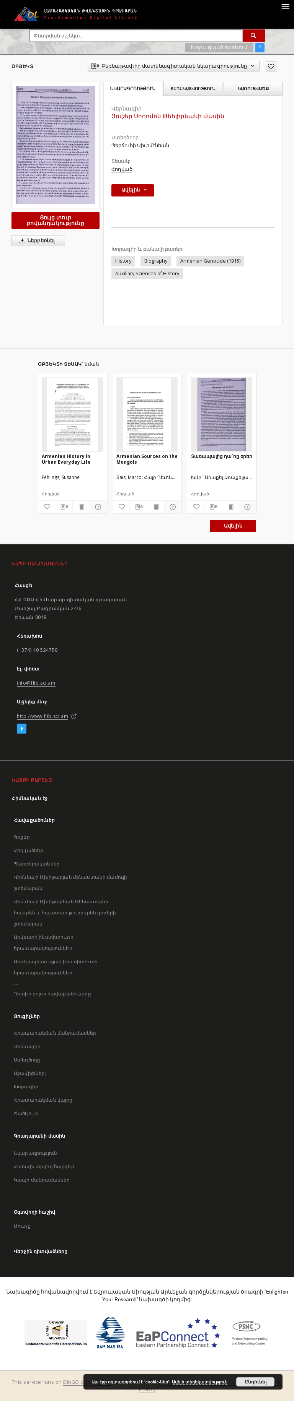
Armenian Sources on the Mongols (147, 459)
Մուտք (22, 1226)
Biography (155, 261)
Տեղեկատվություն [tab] (192, 88)
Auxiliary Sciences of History (147, 273)
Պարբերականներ (37, 863)
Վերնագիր (27, 1046)
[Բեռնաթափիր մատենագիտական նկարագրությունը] (63, 507)
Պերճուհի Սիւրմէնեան (140, 145)
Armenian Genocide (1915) (210, 261)
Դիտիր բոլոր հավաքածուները (52, 993)
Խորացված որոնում (219, 47)
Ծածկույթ (26, 1113)
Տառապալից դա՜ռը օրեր (221, 456)
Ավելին (233, 526)
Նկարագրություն (35, 1153)
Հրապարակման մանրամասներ (55, 1033)
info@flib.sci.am (36, 683)
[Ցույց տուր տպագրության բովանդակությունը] (81, 507)
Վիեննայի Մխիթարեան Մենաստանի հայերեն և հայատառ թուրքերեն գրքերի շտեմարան (65, 912)
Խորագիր (26, 1086)
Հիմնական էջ (29, 798)
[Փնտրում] (254, 35)
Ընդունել (255, 1382)
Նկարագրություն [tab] (132, 88)
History (123, 261)
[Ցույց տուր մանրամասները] (97, 507)
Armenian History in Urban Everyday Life (66, 459)
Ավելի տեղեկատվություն (199, 1382)
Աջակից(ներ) (30, 1073)
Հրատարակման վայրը (43, 1100)
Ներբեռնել (35, 241)
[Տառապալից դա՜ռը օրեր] (221, 414)
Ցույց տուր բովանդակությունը (55, 220)
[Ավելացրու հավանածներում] (271, 66)
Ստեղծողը (27, 1060)
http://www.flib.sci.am (42, 716)
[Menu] (285, 6)
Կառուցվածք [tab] (253, 88)
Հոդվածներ (28, 850)
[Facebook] (21, 729)
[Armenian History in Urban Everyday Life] (72, 414)
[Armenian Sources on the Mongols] (147, 414)
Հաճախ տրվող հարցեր (44, 1166)
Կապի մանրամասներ (42, 1180)
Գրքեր (22, 837)
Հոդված (121, 169)
